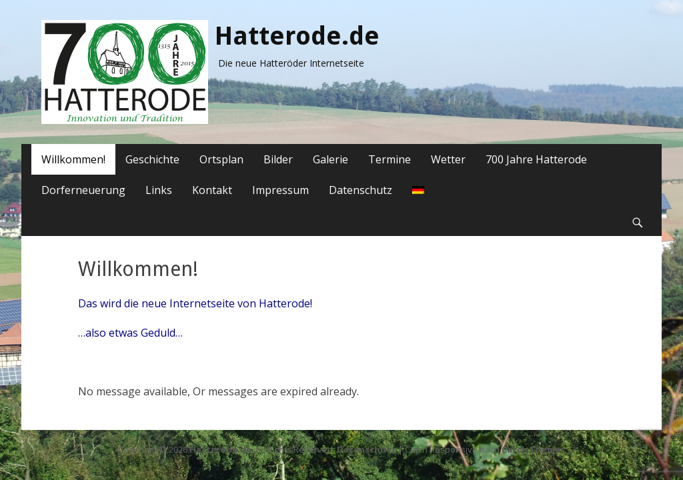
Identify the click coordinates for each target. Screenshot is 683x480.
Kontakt (212, 190)
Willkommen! (73, 159)
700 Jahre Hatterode (536, 159)
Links (158, 190)
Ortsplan (221, 159)
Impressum (280, 190)
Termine (389, 159)
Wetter (448, 159)
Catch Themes (533, 449)
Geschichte (152, 159)
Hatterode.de (297, 36)
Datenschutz (360, 190)
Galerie (330, 159)
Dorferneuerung (83, 190)
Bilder (278, 159)
